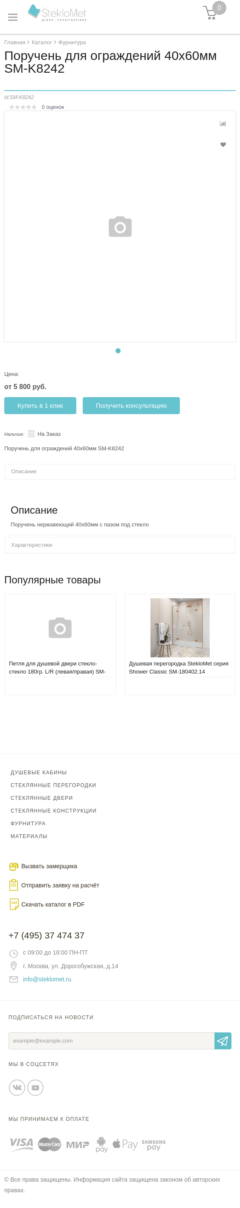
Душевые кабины (39, 773)
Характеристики (31, 545)
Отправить (222, 1040)
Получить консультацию (131, 405)
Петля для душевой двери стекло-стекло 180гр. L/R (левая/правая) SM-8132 (57, 671)
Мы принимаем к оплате (49, 1119)
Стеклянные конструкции (54, 811)
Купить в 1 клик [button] (40, 405)
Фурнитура (28, 824)
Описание (24, 471)
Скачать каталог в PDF (53, 904)
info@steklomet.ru (47, 979)
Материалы (29, 836)
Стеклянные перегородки (53, 785)
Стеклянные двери (42, 798)
